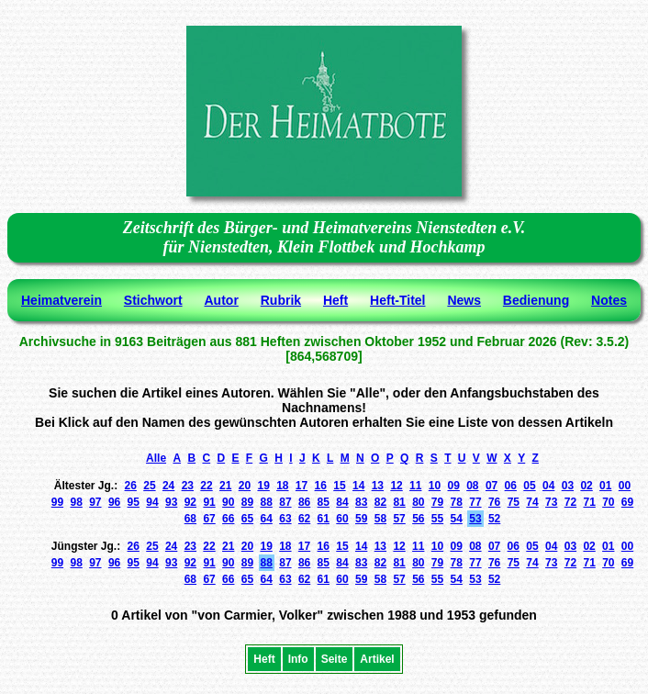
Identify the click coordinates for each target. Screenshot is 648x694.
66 (228, 518)
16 (321, 485)
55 (437, 518)
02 (586, 485)
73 (551, 502)
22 (206, 485)
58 (380, 518)
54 (457, 518)
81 (399, 502)
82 (380, 502)
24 (168, 485)
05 (529, 485)
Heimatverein (61, 300)
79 (437, 502)
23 (188, 485)
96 (114, 502)
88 (267, 502)
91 (209, 502)
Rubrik (281, 300)
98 (76, 502)
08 (472, 485)
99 (57, 502)
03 (568, 485)
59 (361, 518)
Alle (156, 458)
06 (511, 485)
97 (95, 502)
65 (247, 518)
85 (324, 502)
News (464, 300)
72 (570, 502)
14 (358, 485)
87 (285, 502)
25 (149, 485)
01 (605, 485)
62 (304, 518)
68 (190, 518)
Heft (335, 300)
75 (514, 502)
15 (339, 485)
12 (396, 485)
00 (625, 485)
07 (491, 485)
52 (494, 518)
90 (228, 502)
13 (378, 485)
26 (131, 485)
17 (301, 485)
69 (627, 502)
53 (475, 518)
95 (134, 502)
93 (171, 502)
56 (418, 518)
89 (247, 502)
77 (475, 502)
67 (209, 518)
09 (453, 485)
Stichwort (153, 300)
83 (361, 502)
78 (457, 502)
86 (304, 502)
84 (342, 502)
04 (548, 485)
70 (608, 502)
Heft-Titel (397, 300)
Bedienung (536, 300)
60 (342, 518)
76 (494, 502)
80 (418, 502)
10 (435, 485)
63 (285, 518)
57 (399, 518)
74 (532, 502)
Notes (609, 300)
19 (263, 485)
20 (245, 485)
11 (415, 485)
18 (282, 485)
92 (190, 502)
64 (267, 518)
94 (152, 502)
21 (225, 485)
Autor (222, 300)
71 (589, 502)
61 (324, 518)
